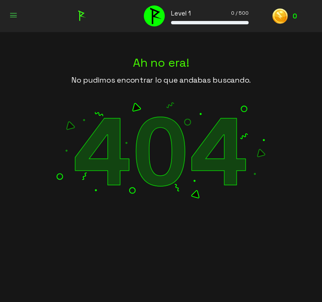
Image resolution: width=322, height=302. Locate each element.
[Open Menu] (13, 15)
